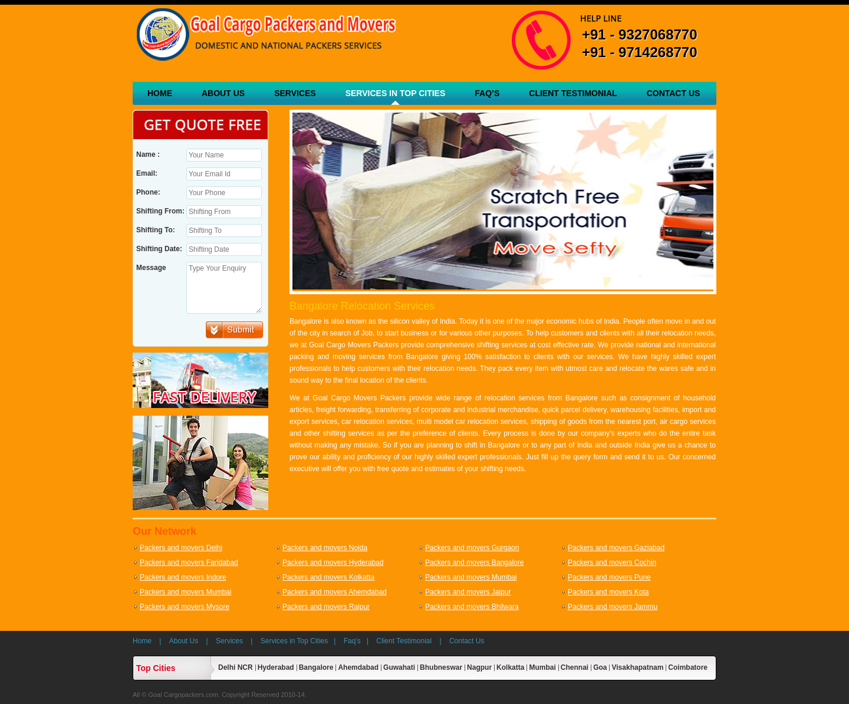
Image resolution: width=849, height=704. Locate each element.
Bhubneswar (441, 667)
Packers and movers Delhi (181, 548)
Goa (600, 667)
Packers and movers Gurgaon (472, 548)
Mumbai (542, 667)
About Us (223, 93)
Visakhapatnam (637, 667)
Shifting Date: (159, 249)
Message (151, 268)
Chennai (574, 667)
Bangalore (316, 667)
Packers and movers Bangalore (474, 562)
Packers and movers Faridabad (189, 562)
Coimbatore (688, 667)
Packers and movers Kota (608, 592)
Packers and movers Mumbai (470, 577)
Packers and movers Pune (609, 577)
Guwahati (399, 667)
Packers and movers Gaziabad (616, 548)
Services (295, 93)
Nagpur (479, 667)
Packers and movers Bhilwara (472, 607)
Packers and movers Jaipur (468, 592)
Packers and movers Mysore (184, 607)
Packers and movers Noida (324, 548)
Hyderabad (276, 667)
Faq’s (487, 93)
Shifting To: (155, 230)
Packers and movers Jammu (612, 607)
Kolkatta (510, 667)
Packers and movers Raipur (326, 607)
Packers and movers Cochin (612, 562)
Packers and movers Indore (183, 577)
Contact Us (673, 93)
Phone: (148, 192)
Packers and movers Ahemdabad (334, 592)
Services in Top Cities (395, 93)
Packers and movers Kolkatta (328, 577)
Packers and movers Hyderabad (332, 562)
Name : (148, 154)
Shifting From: (160, 211)
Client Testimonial (573, 93)
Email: (146, 173)
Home (159, 93)
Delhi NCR (235, 667)
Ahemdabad (358, 667)
